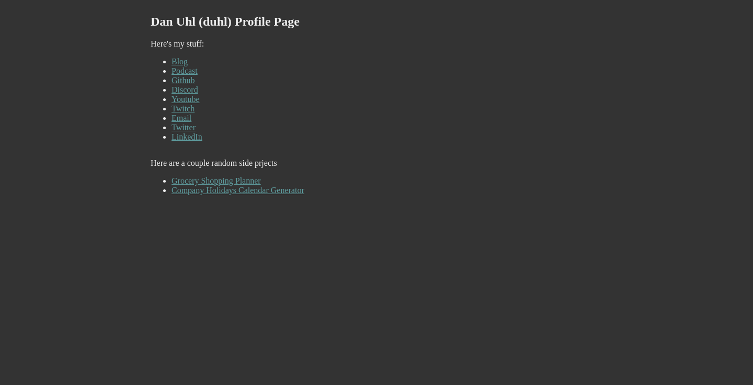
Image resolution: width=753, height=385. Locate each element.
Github (183, 80)
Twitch (183, 108)
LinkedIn (187, 136)
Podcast (185, 70)
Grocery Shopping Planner (216, 180)
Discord (185, 89)
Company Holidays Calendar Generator (238, 190)
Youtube (186, 99)
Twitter (184, 127)
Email (181, 118)
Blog (180, 61)
